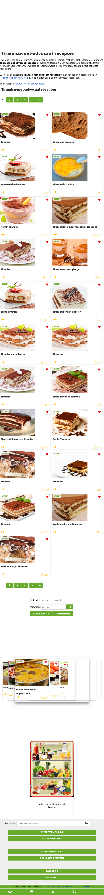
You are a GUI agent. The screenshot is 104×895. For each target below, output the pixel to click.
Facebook (52, 871)
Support (79, 886)
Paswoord (35, 606)
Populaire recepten (52, 858)
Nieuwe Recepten (52, 838)
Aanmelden (63, 613)
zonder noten (23, 83)
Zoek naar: (10, 823)
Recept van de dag (52, 832)
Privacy (53, 886)
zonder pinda (37, 83)
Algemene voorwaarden (66, 886)
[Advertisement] (52, 28)
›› (40, 99)
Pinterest (52, 877)
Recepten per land (52, 851)
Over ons (86, 886)
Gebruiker (35, 600)
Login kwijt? (41, 613)
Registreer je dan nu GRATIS (14, 77)
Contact (46, 886)
